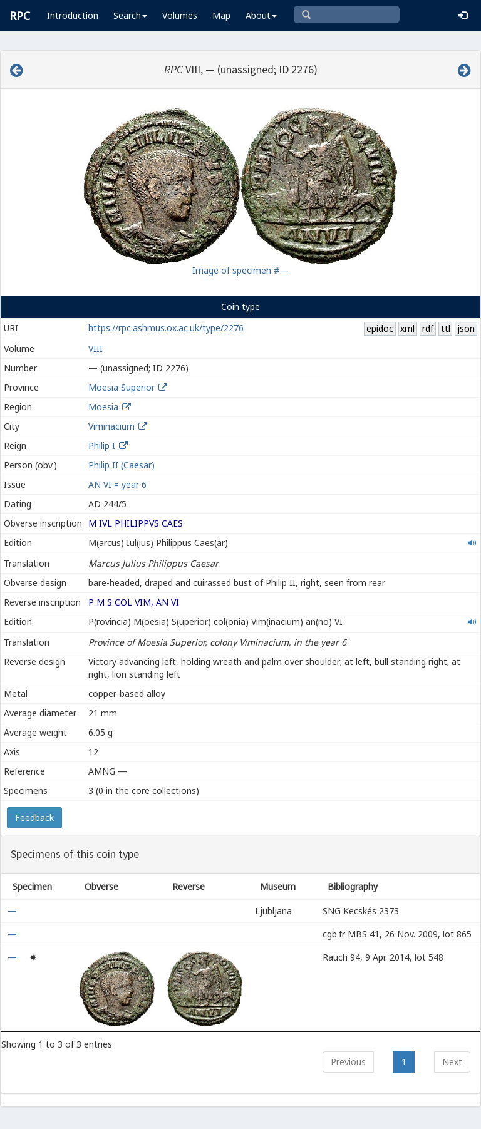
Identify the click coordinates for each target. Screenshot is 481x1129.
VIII (95, 348)
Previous (348, 1062)
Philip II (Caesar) (121, 465)
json (466, 328)
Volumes (179, 15)
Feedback (34, 817)
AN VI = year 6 (117, 484)
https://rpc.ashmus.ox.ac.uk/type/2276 (166, 328)
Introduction (72, 15)
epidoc (379, 328)
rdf (427, 328)
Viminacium (111, 426)
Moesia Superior (121, 387)
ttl (445, 328)
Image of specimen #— (240, 270)
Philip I (101, 445)
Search (130, 15)
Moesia (103, 407)
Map (221, 15)
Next (452, 1062)
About (261, 15)
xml (407, 328)
